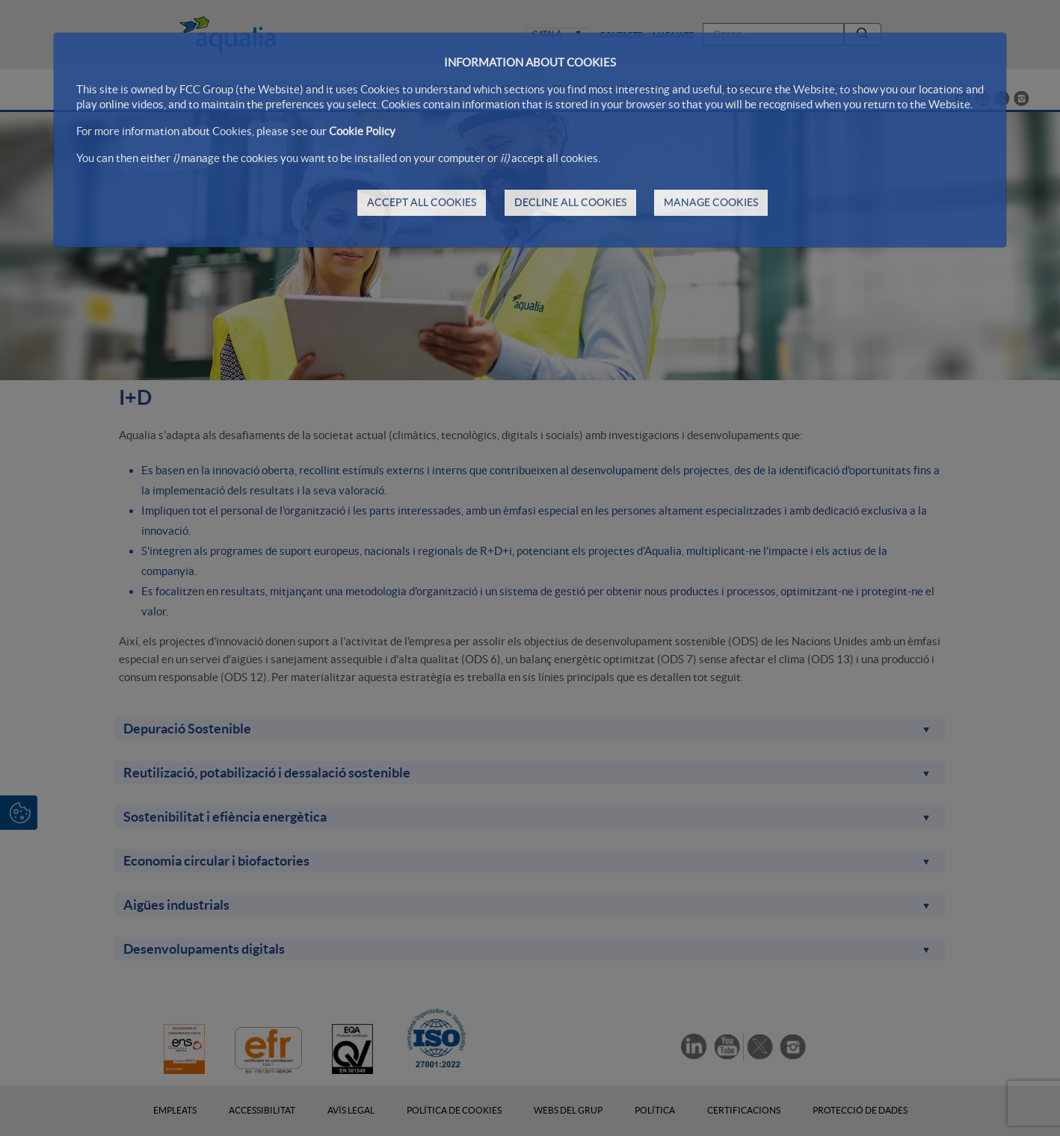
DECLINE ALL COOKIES (570, 202)
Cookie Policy (362, 131)
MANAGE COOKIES (711, 202)
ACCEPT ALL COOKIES (421, 202)
